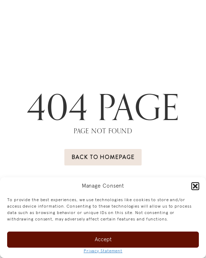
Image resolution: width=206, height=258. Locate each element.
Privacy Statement (103, 251)
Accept (103, 239)
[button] (195, 186)
